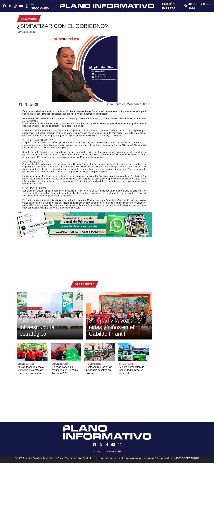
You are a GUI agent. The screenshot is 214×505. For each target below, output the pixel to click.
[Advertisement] (84, 257)
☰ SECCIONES (40, 6)
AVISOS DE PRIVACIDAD (186, 458)
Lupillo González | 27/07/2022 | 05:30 (127, 104)
